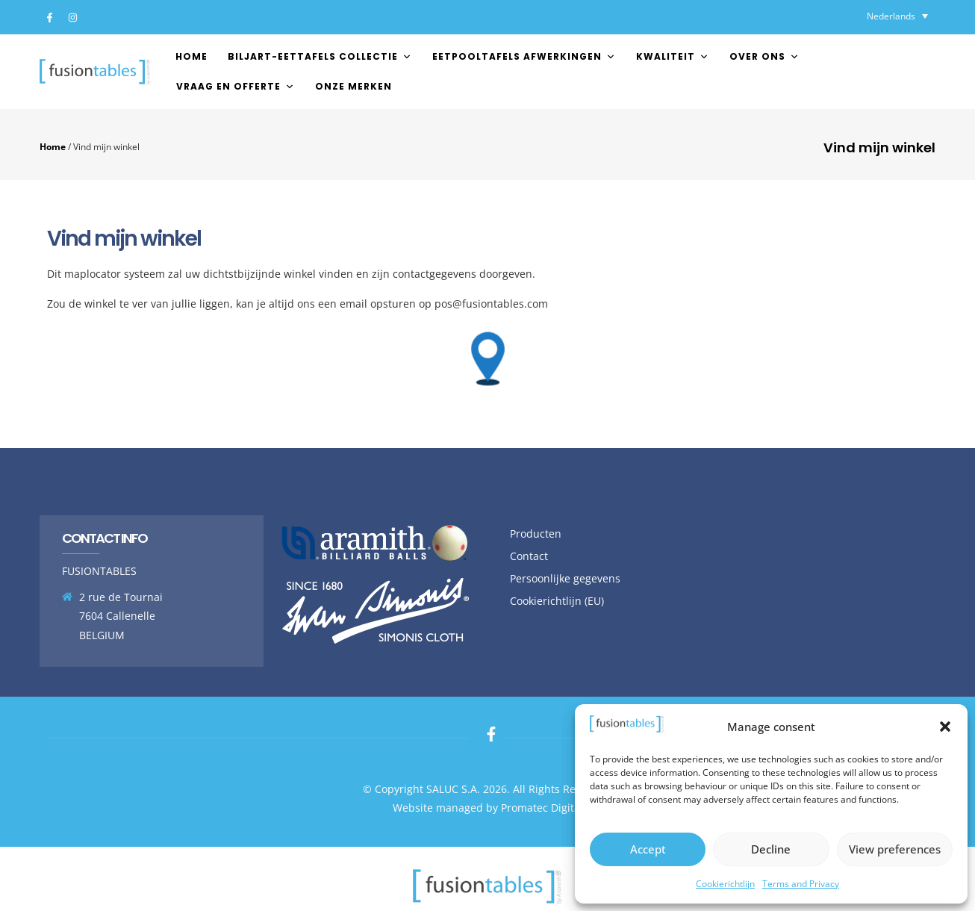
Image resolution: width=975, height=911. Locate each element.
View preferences (895, 849)
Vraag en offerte (235, 86)
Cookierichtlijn (725, 883)
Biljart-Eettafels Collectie (320, 56)
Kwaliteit (672, 56)
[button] (945, 726)
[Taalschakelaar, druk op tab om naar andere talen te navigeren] (897, 16)
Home (191, 56)
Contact (529, 556)
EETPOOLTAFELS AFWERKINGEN (524, 56)
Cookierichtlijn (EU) (557, 601)
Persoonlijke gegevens (565, 578)
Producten (535, 533)
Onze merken (353, 86)
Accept (648, 849)
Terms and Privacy (800, 883)
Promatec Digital (542, 807)
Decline (771, 849)
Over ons (764, 56)
